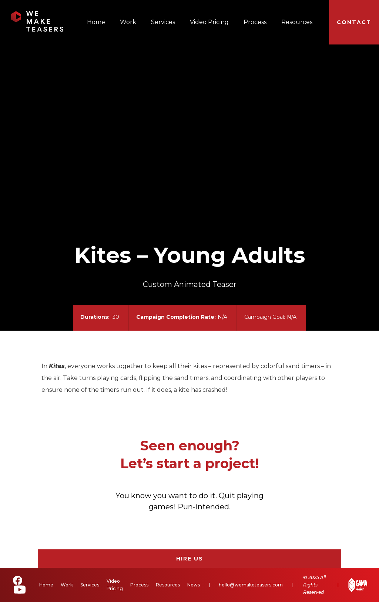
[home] (37, 21)
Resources (296, 22)
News (193, 585)
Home (96, 22)
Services (163, 22)
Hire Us (189, 558)
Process (255, 22)
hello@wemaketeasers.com (251, 585)
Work (128, 22)
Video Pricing (209, 22)
